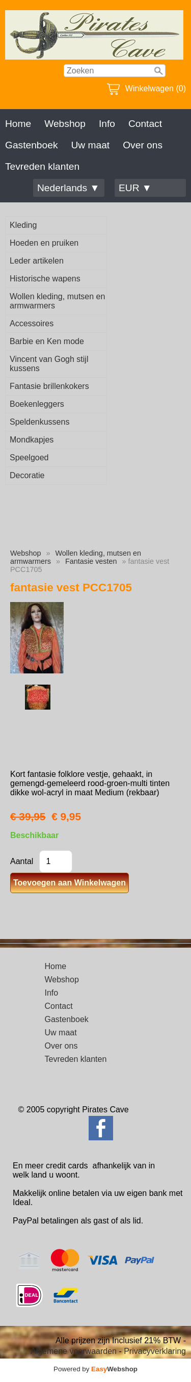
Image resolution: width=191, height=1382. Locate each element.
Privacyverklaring (155, 1351)
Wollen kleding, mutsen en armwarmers (57, 301)
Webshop (65, 123)
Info (107, 123)
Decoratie (27, 475)
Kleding (23, 225)
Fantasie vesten (91, 561)
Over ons (142, 145)
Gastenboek (31, 145)
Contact (145, 123)
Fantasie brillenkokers (49, 386)
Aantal (21, 861)
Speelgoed (29, 457)
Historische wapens (45, 278)
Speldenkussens (39, 422)
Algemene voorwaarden (74, 1351)
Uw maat (90, 145)
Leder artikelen (37, 260)
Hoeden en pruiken (44, 243)
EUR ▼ (135, 187)
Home (18, 123)
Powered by (95, 1369)
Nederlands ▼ (68, 187)
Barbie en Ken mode (47, 341)
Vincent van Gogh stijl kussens (49, 364)
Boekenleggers (37, 404)
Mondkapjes (31, 439)
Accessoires (31, 323)
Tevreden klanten (42, 166)
